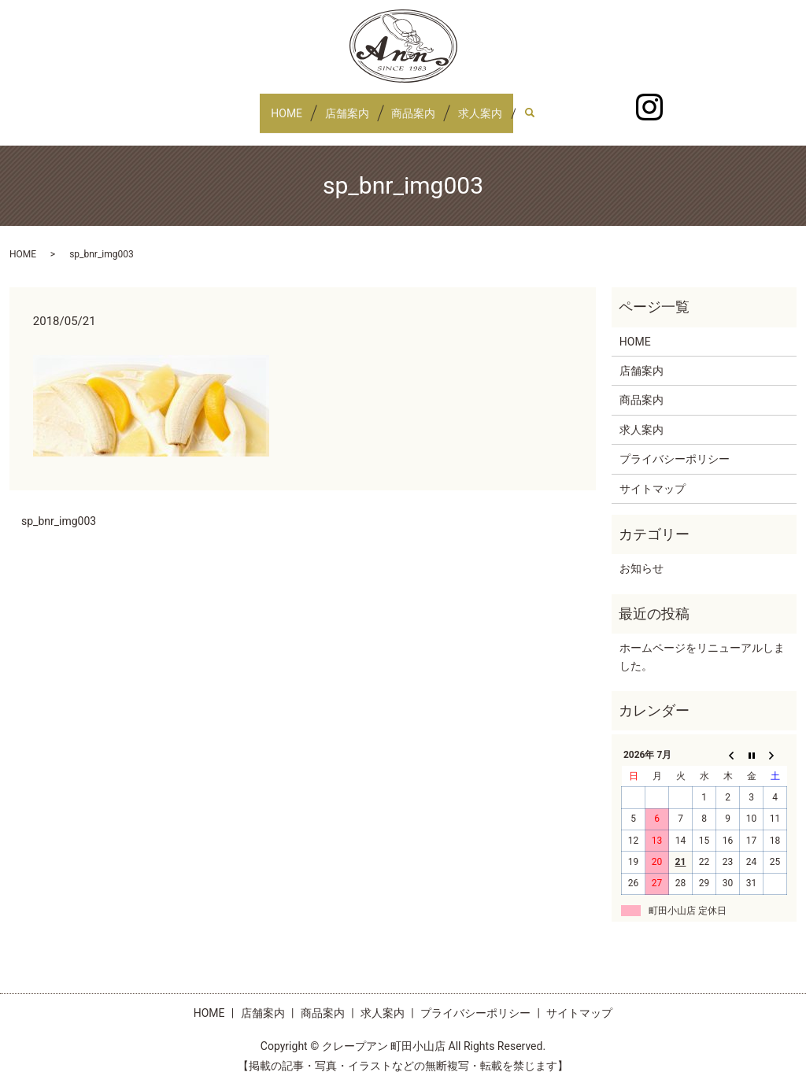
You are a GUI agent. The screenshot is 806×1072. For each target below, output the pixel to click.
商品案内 (419, 104)
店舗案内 (342, 104)
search (559, 105)
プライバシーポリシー (674, 444)
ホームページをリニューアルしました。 (702, 641)
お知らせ (641, 553)
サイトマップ (652, 473)
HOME (271, 104)
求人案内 (496, 104)
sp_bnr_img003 (58, 506)
